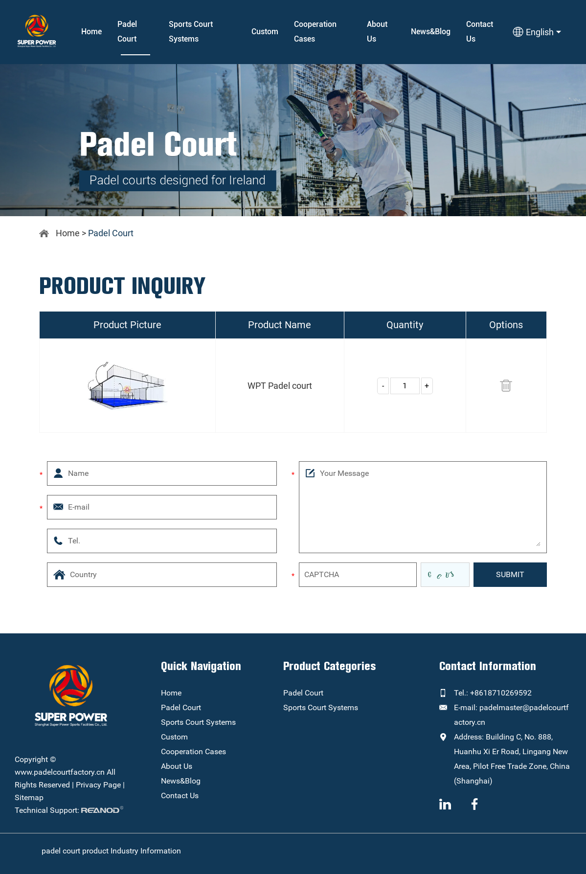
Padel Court (127, 32)
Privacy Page (98, 784)
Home (91, 31)
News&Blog (431, 31)
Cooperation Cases (315, 32)
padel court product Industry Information (111, 850)
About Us (377, 32)
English (537, 32)
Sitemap (29, 797)
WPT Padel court (280, 386)
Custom (264, 31)
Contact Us (479, 32)
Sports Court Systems (191, 32)
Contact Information (487, 666)
